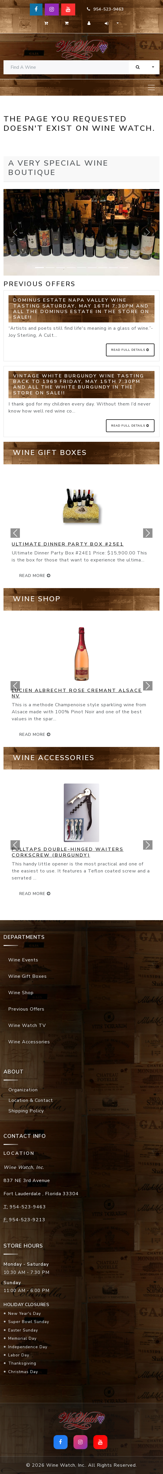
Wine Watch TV (27, 1025)
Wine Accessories (29, 1042)
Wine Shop (21, 992)
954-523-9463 (105, 9)
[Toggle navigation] (151, 87)
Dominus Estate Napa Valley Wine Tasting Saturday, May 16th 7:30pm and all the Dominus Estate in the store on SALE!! (81, 308)
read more (35, 575)
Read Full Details (130, 350)
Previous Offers (26, 1009)
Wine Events (23, 960)
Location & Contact (30, 1100)
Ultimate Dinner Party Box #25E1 (68, 544)
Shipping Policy (26, 1111)
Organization (23, 1090)
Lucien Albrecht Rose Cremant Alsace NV (77, 693)
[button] (15, 533)
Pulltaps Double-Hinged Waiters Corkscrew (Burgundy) (67, 852)
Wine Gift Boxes (27, 976)
